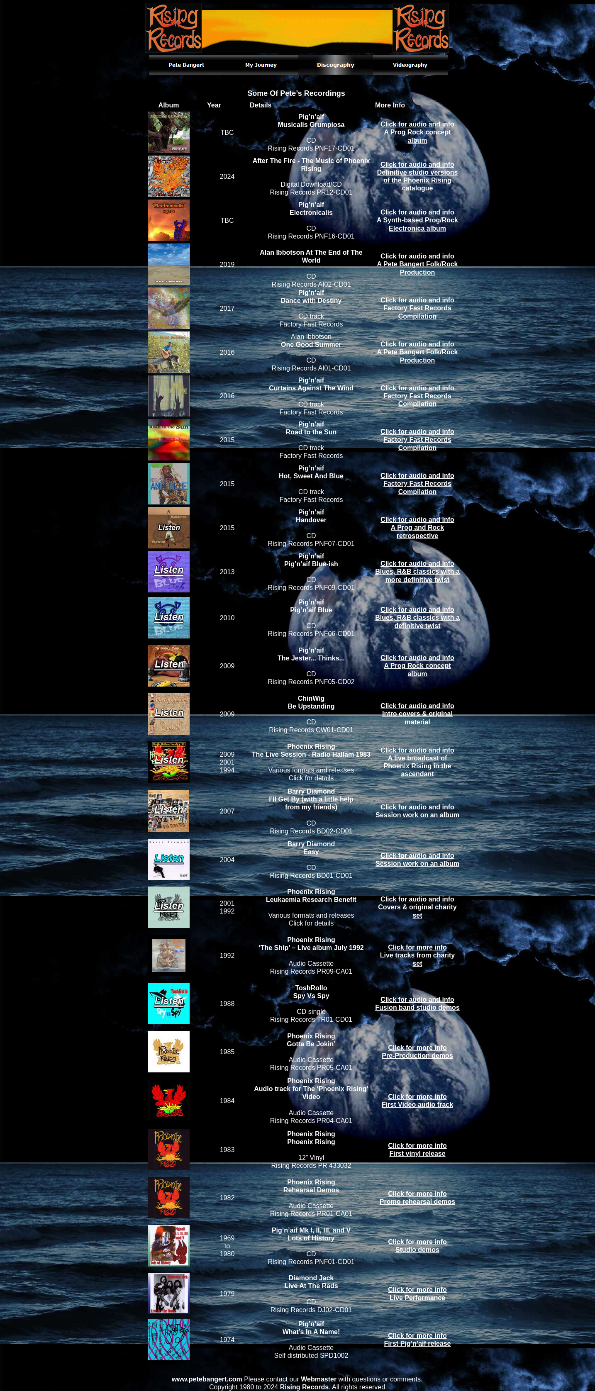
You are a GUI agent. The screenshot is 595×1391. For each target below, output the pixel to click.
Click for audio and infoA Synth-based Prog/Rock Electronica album (417, 220)
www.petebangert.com (207, 1379)
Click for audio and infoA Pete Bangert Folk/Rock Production (417, 264)
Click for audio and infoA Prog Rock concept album (417, 132)
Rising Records (304, 1387)
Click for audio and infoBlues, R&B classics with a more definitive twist (417, 571)
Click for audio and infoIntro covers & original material (417, 713)
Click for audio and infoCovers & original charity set (417, 907)
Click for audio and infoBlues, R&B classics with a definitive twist (417, 617)
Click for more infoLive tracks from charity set (417, 955)
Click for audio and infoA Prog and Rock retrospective (417, 527)
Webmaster (319, 1379)
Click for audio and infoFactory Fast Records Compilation (417, 308)
